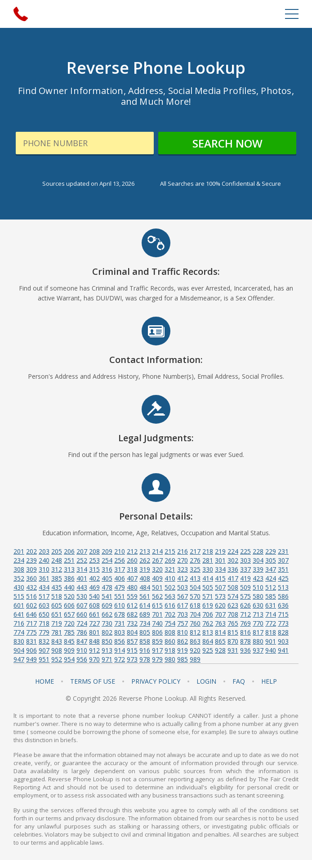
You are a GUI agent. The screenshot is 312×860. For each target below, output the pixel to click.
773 (283, 623)
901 (270, 641)
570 (195, 596)
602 (31, 605)
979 (157, 659)
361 (44, 578)
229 (270, 551)
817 (258, 632)
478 (107, 587)
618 (195, 605)
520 (69, 596)
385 (56, 578)
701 (157, 614)
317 (119, 569)
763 (220, 623)
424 (270, 578)
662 (107, 614)
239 (31, 560)
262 (144, 560)
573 (220, 596)
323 (182, 569)
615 (157, 605)
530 (81, 596)
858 (144, 641)
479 (119, 587)
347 (270, 569)
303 (245, 560)
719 (56, 623)
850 (107, 641)
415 (220, 578)
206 (69, 551)
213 (144, 551)
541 (107, 596)
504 (195, 587)
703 (182, 614)
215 (170, 551)
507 (220, 587)
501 (157, 587)
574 (232, 596)
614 (144, 605)
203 (44, 551)
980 (170, 659)
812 (195, 632)
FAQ (238, 681)
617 (182, 605)
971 (107, 659)
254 (107, 560)
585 (270, 596)
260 (132, 560)
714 (270, 614)
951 (44, 659)
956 (81, 659)
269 (170, 560)
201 (18, 551)
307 (283, 560)
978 (144, 659)
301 (220, 560)
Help (269, 681)
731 (119, 623)
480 (132, 587)
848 (94, 641)
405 (107, 578)
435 (56, 587)
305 (270, 560)
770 (258, 623)
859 (157, 641)
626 (245, 605)
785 (69, 632)
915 (132, 650)
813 (207, 632)
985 (182, 659)
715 (283, 614)
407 (132, 578)
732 (132, 623)
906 (31, 650)
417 (232, 578)
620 (220, 605)
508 (232, 587)
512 (270, 587)
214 (157, 551)
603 (44, 605)
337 (245, 569)
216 (182, 551)
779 (44, 632)
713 (258, 614)
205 (56, 551)
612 (132, 605)
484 (144, 587)
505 (207, 587)
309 (31, 569)
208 (94, 551)
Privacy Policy (155, 681)
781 (56, 632)
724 (81, 623)
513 (283, 587)
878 (245, 641)
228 (258, 551)
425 (283, 578)
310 (44, 569)
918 (170, 650)
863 (195, 641)
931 (232, 650)
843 (56, 641)
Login (206, 681)
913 (107, 650)
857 (132, 641)
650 (44, 614)
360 (31, 578)
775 (31, 632)
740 (157, 623)
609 (107, 605)
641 (18, 614)
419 (245, 578)
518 (56, 596)
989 (195, 659)
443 (81, 587)
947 (18, 659)
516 (31, 596)
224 (232, 551)
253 (94, 560)
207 (81, 551)
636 (283, 605)
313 (69, 569)
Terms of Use (92, 681)
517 (44, 596)
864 (207, 641)
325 (195, 569)
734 (144, 623)
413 (195, 578)
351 (283, 569)
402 (94, 578)
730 (107, 623)
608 (94, 605)
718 (44, 623)
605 (56, 605)
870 (232, 641)
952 (56, 659)
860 (170, 641)
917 (157, 650)
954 (69, 659)
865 (220, 641)
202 (31, 551)
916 (144, 650)
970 (94, 659)
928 (220, 650)
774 (18, 632)
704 (195, 614)
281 (207, 560)
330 (207, 569)
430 (18, 587)
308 (18, 569)
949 (31, 659)
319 (144, 569)
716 (18, 623)
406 (119, 578)
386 (69, 578)
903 (283, 641)
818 (270, 632)
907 (44, 650)
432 (31, 587)
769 (245, 623)
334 (220, 569)
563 (170, 596)
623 (232, 605)
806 (157, 632)
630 (258, 605)
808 (170, 632)
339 (258, 569)
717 (31, 623)
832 (44, 641)
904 (18, 650)
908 (56, 650)
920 (195, 650)
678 (119, 614)
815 (232, 632)
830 (18, 641)
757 (182, 623)
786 (81, 632)
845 (69, 641)
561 (144, 596)
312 (56, 569)
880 (258, 641)
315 (94, 569)
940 (270, 650)
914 (119, 650)
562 (157, 596)
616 (170, 605)
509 (245, 587)
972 (119, 659)
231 (283, 551)
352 (18, 578)
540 (94, 596)
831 (31, 641)
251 (69, 560)
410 (170, 578)
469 (94, 587)
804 (132, 632)
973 (132, 659)
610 (119, 605)
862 (182, 641)
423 (258, 578)
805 (144, 632)
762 (207, 623)
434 (44, 587)
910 (81, 650)
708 (232, 614)
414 (207, 578)
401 (81, 578)
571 (207, 596)
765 (232, 623)
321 (170, 569)
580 (258, 596)
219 (220, 551)
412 (182, 578)
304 (258, 560)
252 (81, 560)
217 (195, 551)
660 (81, 614)
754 (170, 623)
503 (182, 587)
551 (119, 596)
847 (81, 641)
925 (207, 650)
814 (220, 632)
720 (69, 623)
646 (31, 614)
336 (232, 569)
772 (270, 623)
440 (69, 587)
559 (132, 596)
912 (94, 650)
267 (157, 560)
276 (195, 560)
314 (81, 569)
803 (119, 632)
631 (270, 605)
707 (220, 614)
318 (132, 569)
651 (56, 614)
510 (258, 587)
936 (245, 650)
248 (56, 560)
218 (207, 551)
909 (69, 650)
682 (132, 614)
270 (182, 560)
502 (170, 587)
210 (119, 551)
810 (182, 632)
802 (107, 632)
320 (157, 569)
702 (170, 614)
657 (69, 614)
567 (182, 596)
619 (207, 605)
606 (69, 605)
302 (232, 560)
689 (144, 614)
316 (107, 569)
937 (258, 650)
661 (94, 614)
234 (18, 560)
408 (144, 578)
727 (94, 623)
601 (18, 605)
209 (107, 551)
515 (18, 596)
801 (94, 632)
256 (119, 560)
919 (182, 650)
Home (44, 681)
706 (207, 614)
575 (245, 596)
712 (245, 614)
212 (132, 551)
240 (44, 560)
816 (245, 632)
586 (283, 596)
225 (245, 551)
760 (195, 623)
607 (81, 605)
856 (119, 641)
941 (283, 650)
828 (283, 632)
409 (157, 578)
